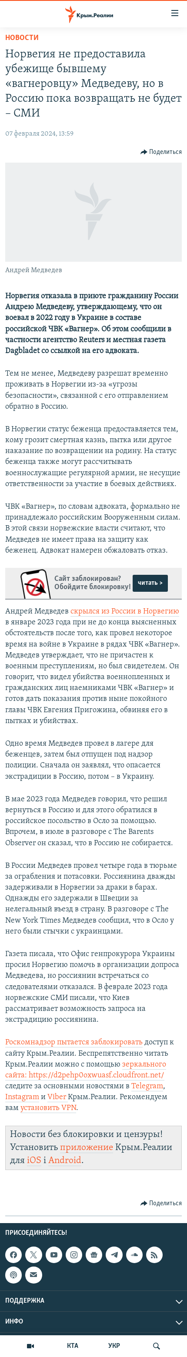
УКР (114, 1346)
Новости (22, 38)
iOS (34, 1160)
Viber (57, 1097)
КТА (72, 1346)
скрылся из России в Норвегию (124, 611)
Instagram (22, 1097)
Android (64, 1160)
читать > (150, 583)
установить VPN (48, 1108)
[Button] (161, 152)
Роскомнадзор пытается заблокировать (74, 1042)
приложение (86, 1147)
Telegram (147, 1086)
